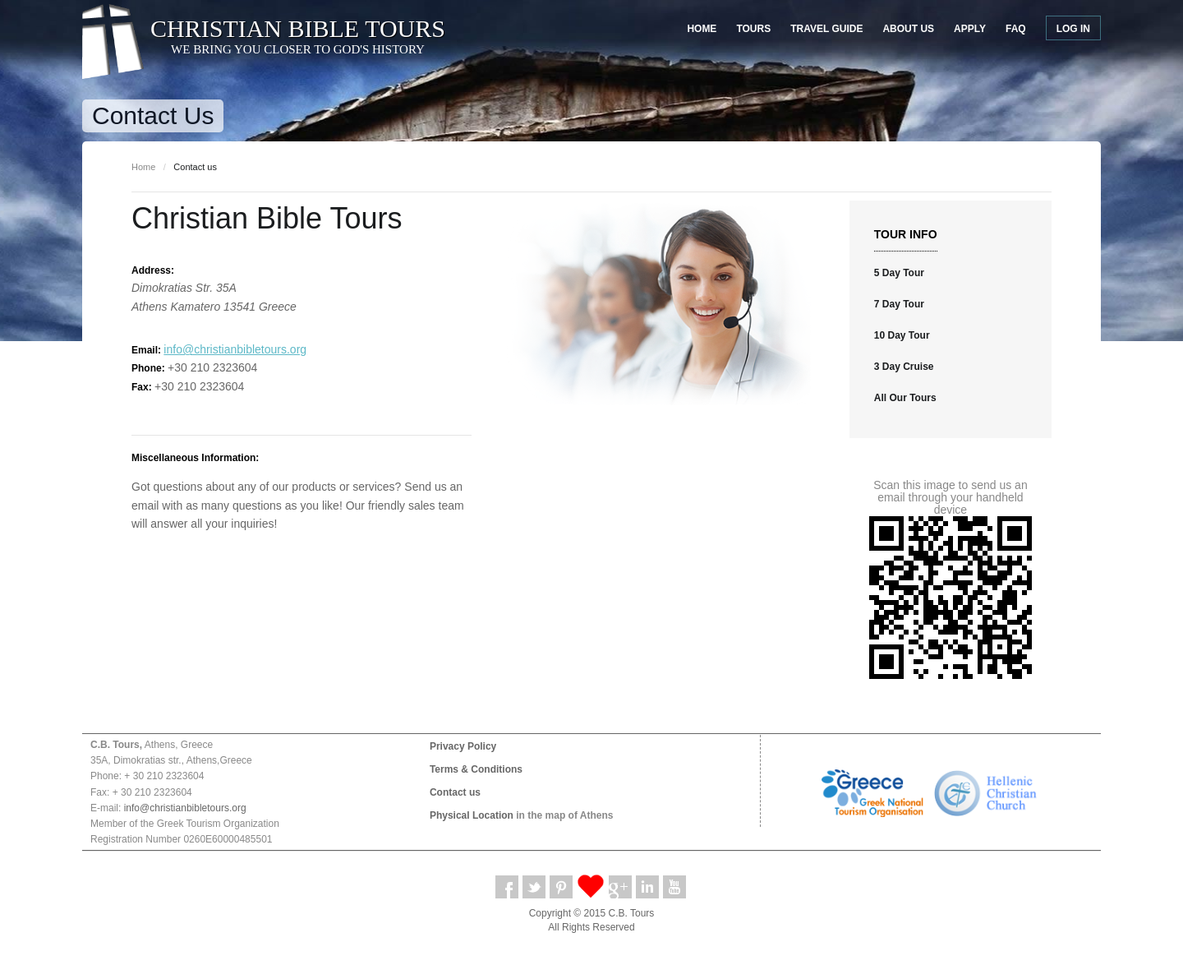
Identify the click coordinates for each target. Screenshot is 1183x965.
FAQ (1016, 29)
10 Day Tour (902, 335)
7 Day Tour (899, 304)
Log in (1073, 29)
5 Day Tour (899, 273)
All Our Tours (905, 398)
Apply (970, 29)
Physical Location (471, 815)
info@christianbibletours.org (234, 349)
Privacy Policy (463, 746)
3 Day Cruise (904, 366)
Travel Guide (826, 29)
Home (701, 29)
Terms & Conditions (476, 769)
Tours (753, 29)
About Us (908, 29)
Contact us (455, 792)
